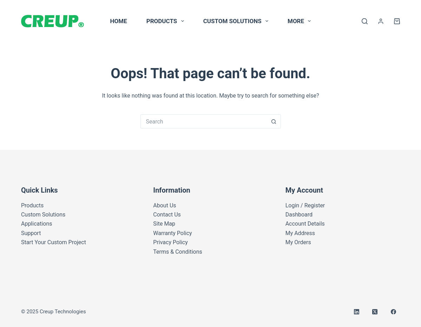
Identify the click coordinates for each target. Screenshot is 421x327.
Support (31, 233)
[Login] (380, 21)
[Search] (365, 21)
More (301, 21)
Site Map (164, 223)
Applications (36, 223)
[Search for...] (203, 121)
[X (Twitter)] (375, 312)
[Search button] (274, 121)
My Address (300, 233)
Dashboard (299, 214)
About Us (164, 205)
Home (118, 21)
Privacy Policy (170, 242)
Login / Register (305, 205)
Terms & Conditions (177, 251)
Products (166, 21)
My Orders (298, 242)
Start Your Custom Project (53, 242)
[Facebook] (393, 312)
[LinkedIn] (356, 312)
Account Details (305, 223)
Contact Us (167, 214)
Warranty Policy (172, 233)
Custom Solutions (237, 21)
